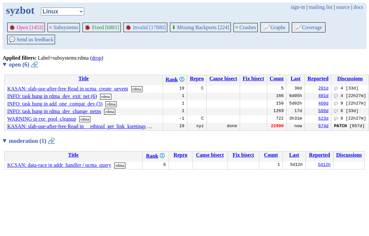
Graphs (275, 27)
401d (323, 96)
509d (323, 111)
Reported (317, 78)
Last (296, 78)
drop (96, 58)
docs (358, 7)
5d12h (324, 165)
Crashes (245, 27)
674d (323, 126)
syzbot (20, 10)
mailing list (320, 7)
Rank (172, 79)
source (343, 7)
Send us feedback (31, 39)
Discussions (350, 78)
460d (323, 104)
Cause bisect (223, 78)
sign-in (297, 7)
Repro (197, 78)
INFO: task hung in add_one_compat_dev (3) (54, 104)
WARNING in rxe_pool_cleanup (41, 119)
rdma (136, 89)
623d (323, 119)
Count (277, 78)
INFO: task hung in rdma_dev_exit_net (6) (52, 96)
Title (83, 78)
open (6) (23, 64)
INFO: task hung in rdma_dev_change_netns (54, 111)
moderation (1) (32, 141)
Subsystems (63, 27)
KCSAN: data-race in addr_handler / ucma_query (59, 165)
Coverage (308, 27)
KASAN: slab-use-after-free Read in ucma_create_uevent (67, 88)
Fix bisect (253, 78)
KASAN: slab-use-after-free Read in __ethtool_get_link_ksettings (76, 126)
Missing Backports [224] (200, 27)
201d (323, 89)
